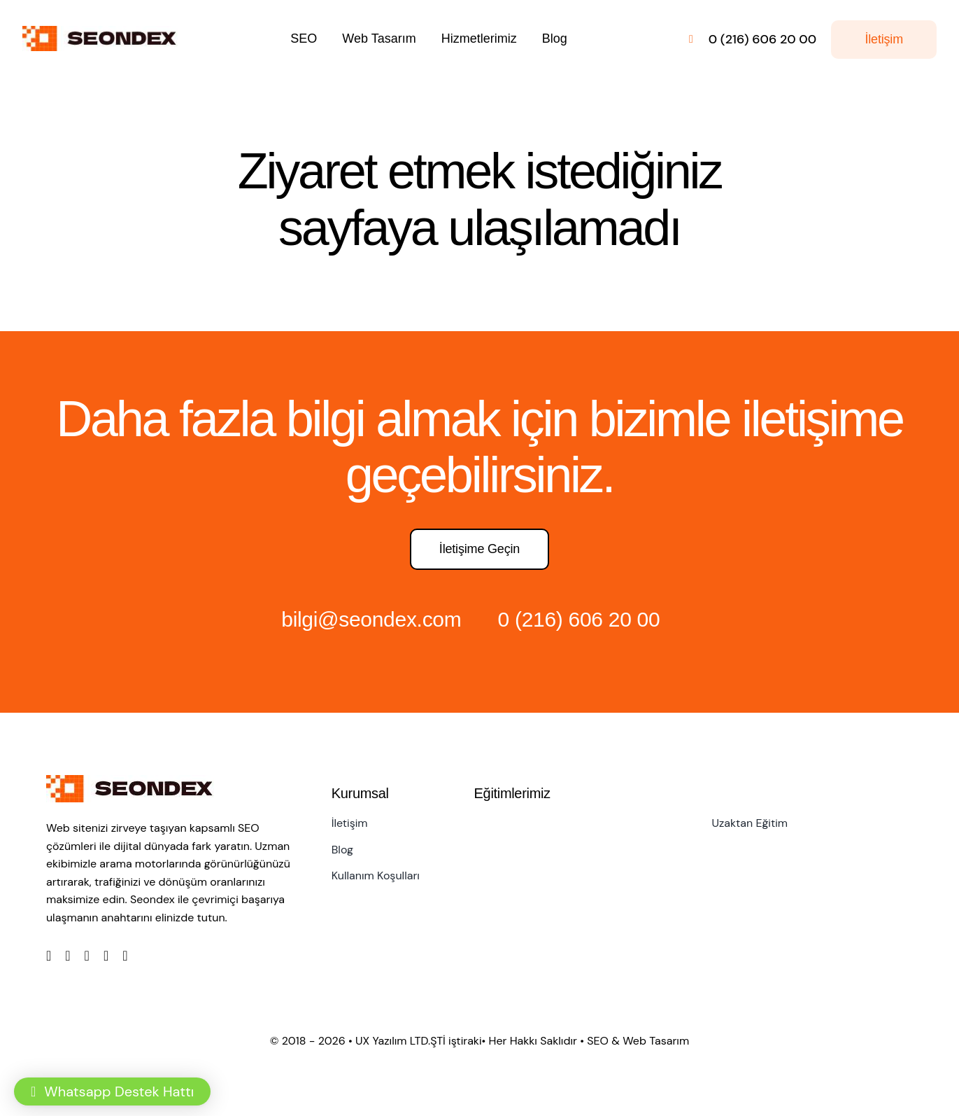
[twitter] (67, 956)
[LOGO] (103, 33)
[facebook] (48, 956)
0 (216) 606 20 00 (579, 619)
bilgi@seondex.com (371, 619)
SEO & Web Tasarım (638, 1040)
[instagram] (87, 956)
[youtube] (106, 956)
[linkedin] (124, 956)
